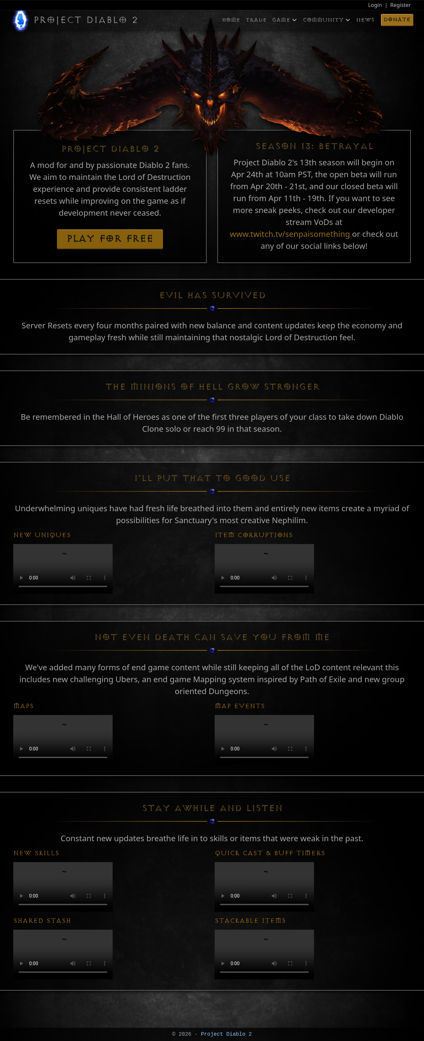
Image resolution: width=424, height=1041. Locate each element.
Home (231, 20)
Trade (256, 20)
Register (400, 5)
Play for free (110, 239)
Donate (397, 19)
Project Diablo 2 (225, 1034)
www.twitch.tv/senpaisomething (291, 233)
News (365, 20)
